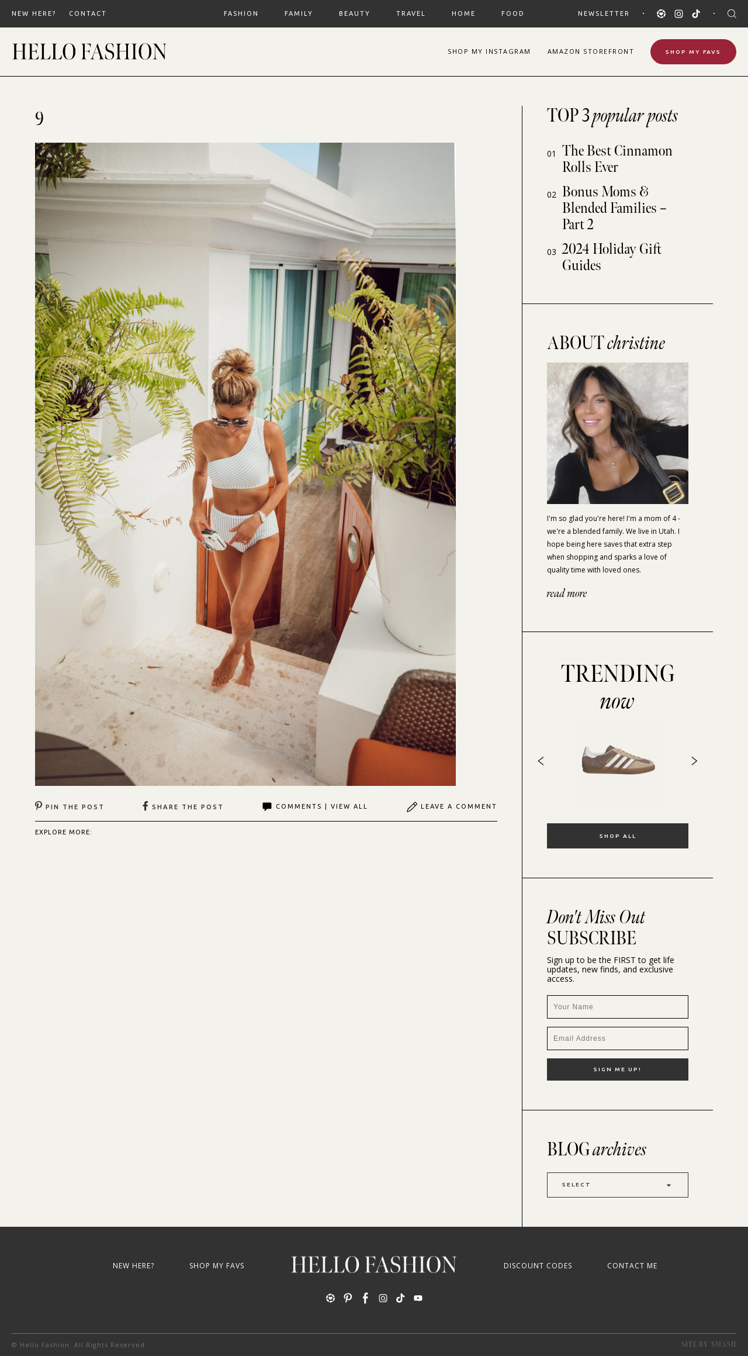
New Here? (34, 13)
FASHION (241, 13)
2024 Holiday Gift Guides (612, 257)
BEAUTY (354, 13)
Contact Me (632, 1266)
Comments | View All (314, 807)
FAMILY (299, 13)
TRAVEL (411, 13)
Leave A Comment (451, 807)
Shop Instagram (489, 51)
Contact (88, 13)
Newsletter (604, 13)
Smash (723, 1344)
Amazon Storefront (591, 51)
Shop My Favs (693, 52)
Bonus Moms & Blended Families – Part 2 (614, 208)
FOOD (513, 13)
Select (617, 1185)
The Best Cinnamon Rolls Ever (617, 159)
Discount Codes (538, 1266)
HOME (464, 13)
